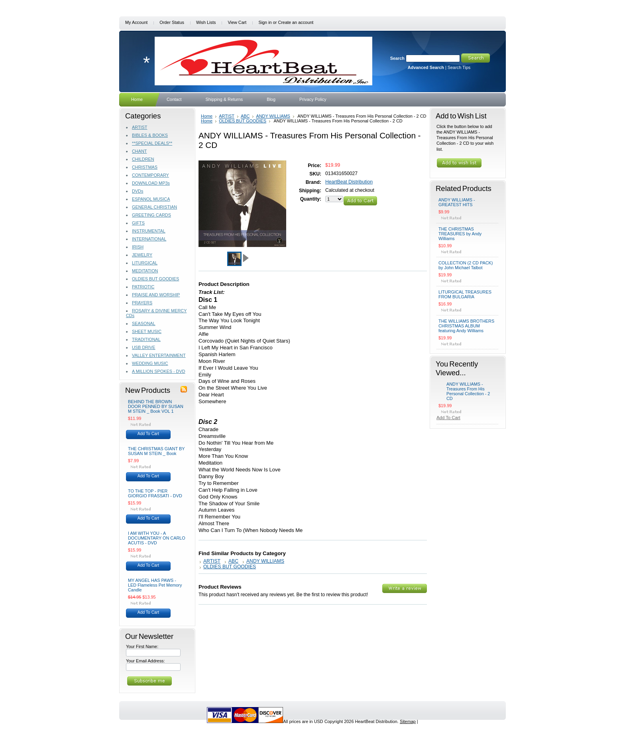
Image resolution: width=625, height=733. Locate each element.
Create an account (295, 22)
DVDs (137, 191)
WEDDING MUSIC (150, 363)
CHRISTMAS (144, 167)
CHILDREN (143, 159)
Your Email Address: (145, 660)
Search (397, 58)
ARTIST (139, 127)
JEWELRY (142, 254)
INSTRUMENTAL (148, 231)
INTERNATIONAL (149, 238)
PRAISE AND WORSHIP (156, 294)
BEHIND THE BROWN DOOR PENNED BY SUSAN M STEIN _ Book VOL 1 (155, 406)
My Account (136, 22)
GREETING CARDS (151, 215)
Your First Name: (142, 646)
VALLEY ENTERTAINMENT (159, 355)
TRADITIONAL (146, 339)
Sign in (264, 22)
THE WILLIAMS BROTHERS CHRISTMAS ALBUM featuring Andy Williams (466, 326)
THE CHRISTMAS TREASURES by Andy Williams (460, 234)
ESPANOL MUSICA (151, 199)
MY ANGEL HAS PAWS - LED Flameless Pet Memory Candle (155, 585)
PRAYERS (142, 302)
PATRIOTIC (143, 286)
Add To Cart (148, 434)
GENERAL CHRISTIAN (154, 207)
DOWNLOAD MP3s (151, 183)
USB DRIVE (143, 347)
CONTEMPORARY (150, 175)
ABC (245, 116)
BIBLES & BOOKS (150, 135)
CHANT (139, 151)
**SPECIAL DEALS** (152, 143)
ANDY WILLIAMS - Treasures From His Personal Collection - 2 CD (468, 391)
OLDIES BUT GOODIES (155, 278)
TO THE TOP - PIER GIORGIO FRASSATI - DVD (155, 493)
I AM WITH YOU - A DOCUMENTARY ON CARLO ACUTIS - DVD (156, 538)
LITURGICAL (144, 262)
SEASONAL (143, 323)
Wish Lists (206, 22)
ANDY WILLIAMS (273, 116)
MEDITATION (145, 270)
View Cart (237, 22)
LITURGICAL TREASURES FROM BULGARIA (464, 294)
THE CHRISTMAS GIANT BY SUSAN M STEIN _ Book (156, 451)
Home (206, 116)
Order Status (171, 22)
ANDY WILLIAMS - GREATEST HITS (456, 202)
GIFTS (138, 223)
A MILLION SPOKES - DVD (158, 371)
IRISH (137, 246)
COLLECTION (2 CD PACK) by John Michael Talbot (465, 265)
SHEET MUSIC (146, 331)
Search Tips (459, 67)
